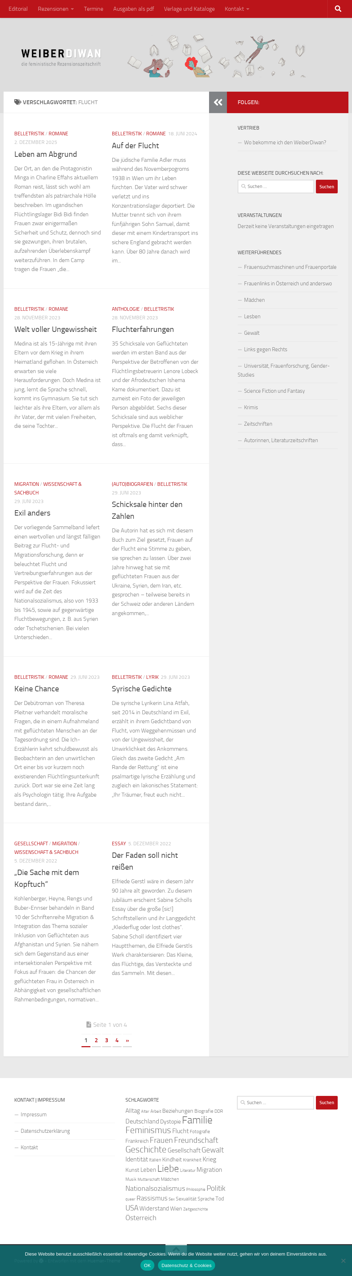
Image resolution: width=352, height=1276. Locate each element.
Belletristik (29, 134)
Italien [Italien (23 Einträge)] (155, 1160)
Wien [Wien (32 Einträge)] (176, 1208)
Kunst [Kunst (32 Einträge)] (132, 1169)
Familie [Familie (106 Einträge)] (197, 1120)
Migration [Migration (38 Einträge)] (209, 1170)
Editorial (18, 8)
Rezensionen (53, 8)
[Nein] (343, 1260)
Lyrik (152, 677)
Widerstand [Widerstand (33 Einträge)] (154, 1208)
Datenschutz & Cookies (187, 1265)
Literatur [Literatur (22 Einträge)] (187, 1170)
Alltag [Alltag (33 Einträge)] (132, 1110)
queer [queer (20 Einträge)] (130, 1199)
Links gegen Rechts (265, 349)
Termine (93, 8)
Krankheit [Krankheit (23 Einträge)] (192, 1160)
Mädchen (254, 300)
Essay (119, 844)
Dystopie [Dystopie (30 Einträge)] (170, 1121)
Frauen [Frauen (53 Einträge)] (161, 1140)
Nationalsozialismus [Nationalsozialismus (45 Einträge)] (155, 1188)
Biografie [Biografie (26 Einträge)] (203, 1111)
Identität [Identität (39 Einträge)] (136, 1159)
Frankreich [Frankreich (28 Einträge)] (137, 1141)
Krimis (251, 407)
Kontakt (234, 8)
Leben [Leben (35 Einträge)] (148, 1169)
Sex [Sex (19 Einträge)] (172, 1199)
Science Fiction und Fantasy (274, 391)
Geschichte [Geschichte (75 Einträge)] (146, 1149)
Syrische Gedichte (142, 688)
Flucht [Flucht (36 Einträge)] (180, 1131)
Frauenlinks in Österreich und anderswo (288, 283)
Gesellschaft (31, 844)
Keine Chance (36, 688)
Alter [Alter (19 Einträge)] (145, 1111)
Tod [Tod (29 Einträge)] (219, 1198)
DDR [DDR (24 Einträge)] (218, 1111)
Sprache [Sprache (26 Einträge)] (206, 1199)
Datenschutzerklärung (45, 1131)
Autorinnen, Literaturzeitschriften (281, 440)
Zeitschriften (258, 424)
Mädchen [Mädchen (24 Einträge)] (170, 1179)
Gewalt (251, 333)
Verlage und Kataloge (189, 8)
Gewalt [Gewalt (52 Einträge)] (213, 1149)
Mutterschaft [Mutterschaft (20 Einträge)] (149, 1179)
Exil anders (32, 513)
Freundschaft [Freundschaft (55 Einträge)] (196, 1140)
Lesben (252, 316)
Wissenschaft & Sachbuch (46, 852)
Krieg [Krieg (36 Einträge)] (209, 1159)
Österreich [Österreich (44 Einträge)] (141, 1218)
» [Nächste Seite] (127, 1040)
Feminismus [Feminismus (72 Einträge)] (148, 1130)
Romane (58, 134)
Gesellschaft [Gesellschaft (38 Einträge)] (184, 1150)
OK (147, 1265)
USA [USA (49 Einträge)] (131, 1208)
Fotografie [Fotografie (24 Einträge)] (200, 1131)
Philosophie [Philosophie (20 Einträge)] (195, 1189)
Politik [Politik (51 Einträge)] (216, 1188)
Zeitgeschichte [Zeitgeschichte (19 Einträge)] (195, 1209)
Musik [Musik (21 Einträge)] (131, 1179)
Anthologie (126, 309)
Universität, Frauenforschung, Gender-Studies (284, 370)
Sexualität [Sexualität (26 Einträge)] (186, 1199)
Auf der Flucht (135, 145)
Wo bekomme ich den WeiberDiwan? (285, 142)
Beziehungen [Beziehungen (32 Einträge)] (177, 1110)
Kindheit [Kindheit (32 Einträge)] (172, 1159)
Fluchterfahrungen (143, 329)
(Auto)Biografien (132, 484)
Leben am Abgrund (45, 154)
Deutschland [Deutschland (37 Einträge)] (142, 1121)
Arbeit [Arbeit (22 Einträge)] (155, 1111)
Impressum (34, 1114)
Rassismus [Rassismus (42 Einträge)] (152, 1198)
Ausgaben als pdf (133, 8)
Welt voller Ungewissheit (55, 329)
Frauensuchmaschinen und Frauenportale (290, 267)
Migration (26, 484)
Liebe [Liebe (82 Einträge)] (168, 1168)
